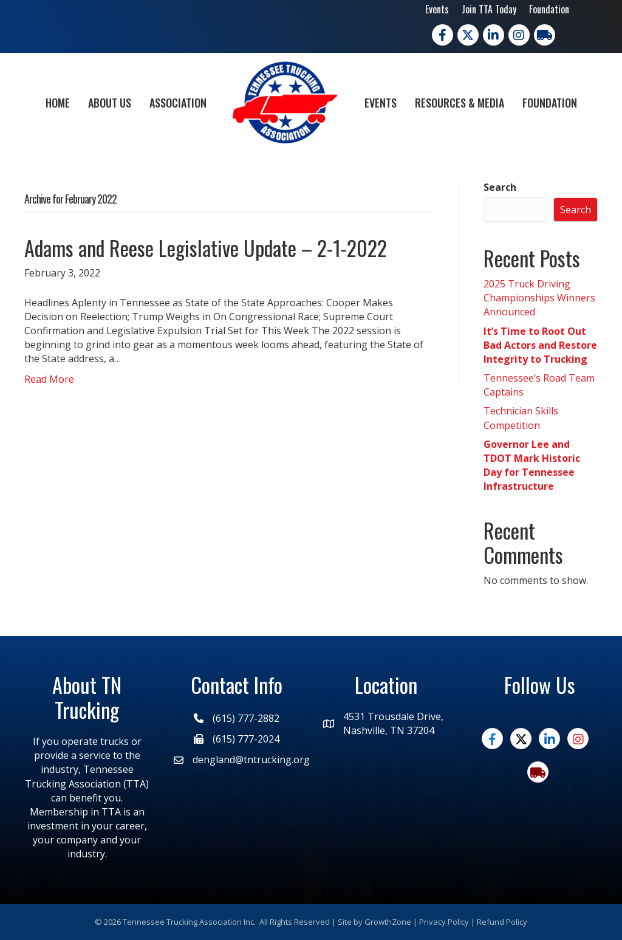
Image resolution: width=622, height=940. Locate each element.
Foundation (549, 9)
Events (437, 9)
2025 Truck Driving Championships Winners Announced (539, 297)
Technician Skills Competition (521, 417)
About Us (109, 103)
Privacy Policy (444, 921)
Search (500, 187)
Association (178, 103)
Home (58, 103)
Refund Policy (502, 921)
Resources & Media (459, 103)
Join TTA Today (489, 9)
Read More (49, 379)
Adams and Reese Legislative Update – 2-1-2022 (205, 247)
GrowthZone (387, 921)
